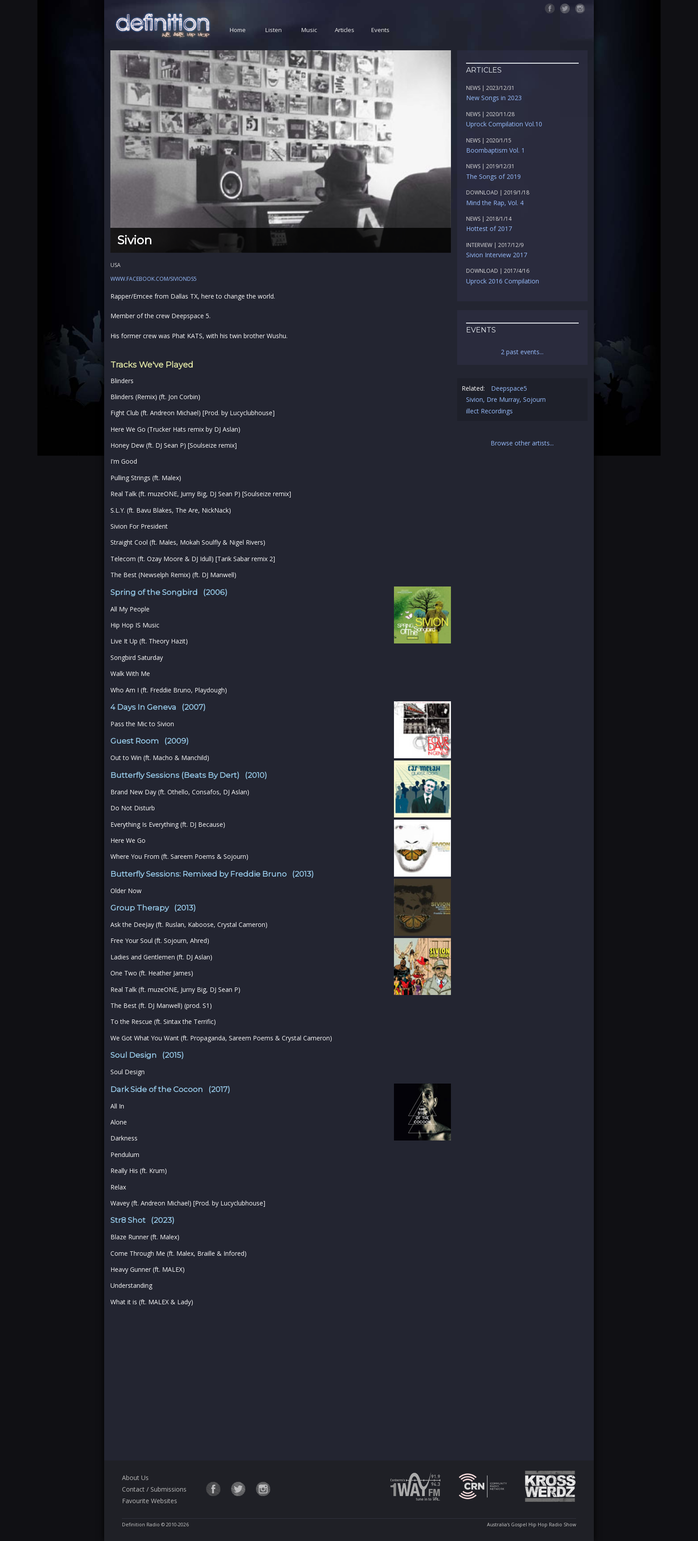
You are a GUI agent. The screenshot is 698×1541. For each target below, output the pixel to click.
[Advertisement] (280, 1381)
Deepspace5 (509, 388)
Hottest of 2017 (489, 228)
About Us (135, 1477)
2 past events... (522, 352)
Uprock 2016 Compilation (502, 281)
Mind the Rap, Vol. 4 (495, 202)
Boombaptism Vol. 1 (495, 150)
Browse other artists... (522, 443)
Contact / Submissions (154, 1489)
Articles (344, 30)
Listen (273, 30)
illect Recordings (489, 411)
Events (380, 30)
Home (238, 30)
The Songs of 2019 (493, 176)
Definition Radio (141, 1524)
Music (309, 30)
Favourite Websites (149, 1501)
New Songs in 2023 (494, 97)
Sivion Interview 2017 (496, 255)
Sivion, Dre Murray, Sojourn (506, 399)
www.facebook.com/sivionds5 (153, 279)
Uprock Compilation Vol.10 (504, 124)
